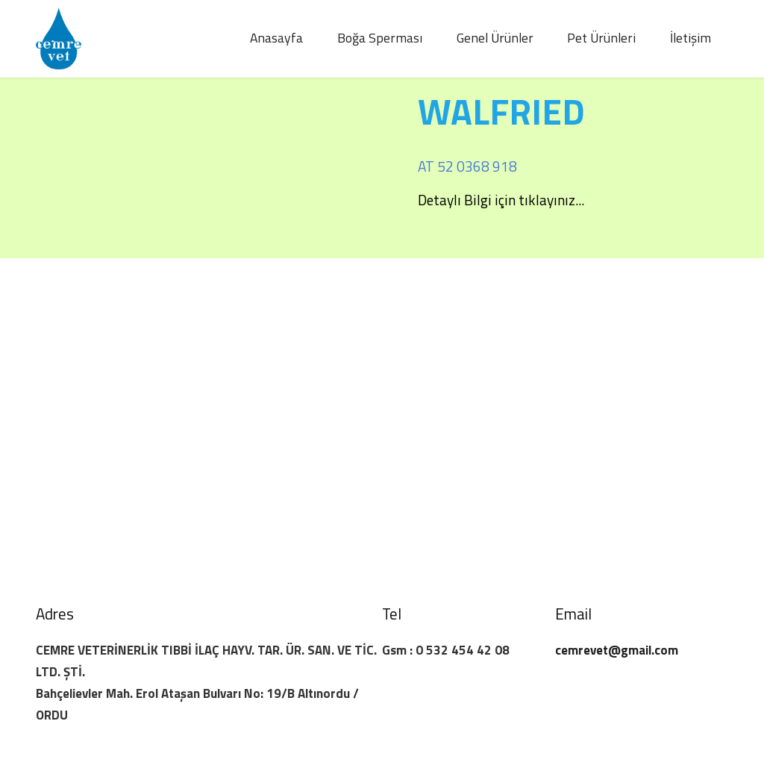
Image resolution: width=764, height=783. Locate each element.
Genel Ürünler (495, 38)
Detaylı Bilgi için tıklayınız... (501, 199)
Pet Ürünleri (601, 38)
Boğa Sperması (379, 38)
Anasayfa (276, 38)
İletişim (690, 38)
